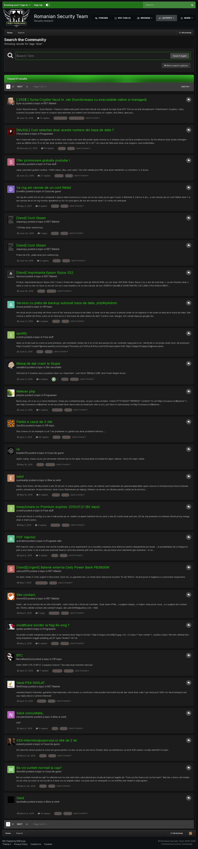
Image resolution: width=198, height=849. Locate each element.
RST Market (50, 103)
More (187, 18)
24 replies (47, 148)
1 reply (42, 233)
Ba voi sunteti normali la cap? (39, 768)
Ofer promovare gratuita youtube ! (43, 160)
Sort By (185, 87)
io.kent (20, 337)
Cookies (48, 844)
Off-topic (47, 306)
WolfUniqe (22, 686)
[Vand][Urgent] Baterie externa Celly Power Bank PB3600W (62, 567)
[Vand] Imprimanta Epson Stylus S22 (44, 273)
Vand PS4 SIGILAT (30, 683)
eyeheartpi (22, 480)
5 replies (42, 321)
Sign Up (38, 5)
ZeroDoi (20, 425)
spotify (21, 333)
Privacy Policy (21, 844)
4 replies (42, 379)
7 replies (42, 670)
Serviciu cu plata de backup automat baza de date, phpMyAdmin (66, 303)
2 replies (42, 409)
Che (18, 133)
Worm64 (21, 771)
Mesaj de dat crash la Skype (38, 363)
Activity (167, 18)
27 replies (44, 175)
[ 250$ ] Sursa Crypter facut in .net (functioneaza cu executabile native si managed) (81, 100)
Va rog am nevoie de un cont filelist (43, 188)
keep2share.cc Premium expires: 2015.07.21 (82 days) (58, 507)
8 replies (41, 206)
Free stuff (51, 164)
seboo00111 (22, 571)
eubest (20, 744)
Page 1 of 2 (40, 86)
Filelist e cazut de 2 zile (34, 422)
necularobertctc (25, 716)
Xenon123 (21, 598)
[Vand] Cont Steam (31, 218)
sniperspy (21, 221)
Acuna (19, 306)
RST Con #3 (124, 18)
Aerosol (20, 276)
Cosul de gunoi (53, 191)
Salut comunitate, (30, 713)
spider (19, 628)
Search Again (180, 55)
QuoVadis (21, 801)
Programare (46, 133)
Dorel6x (20, 191)
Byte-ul (20, 103)
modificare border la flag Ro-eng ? (42, 625)
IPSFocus (21, 841)
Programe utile (54, 540)
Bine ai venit (54, 480)
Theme (6, 844)
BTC (19, 655)
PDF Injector (26, 537)
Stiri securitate (53, 367)
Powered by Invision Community (176, 844)
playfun (20, 395)
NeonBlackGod (24, 659)
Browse (145, 18)
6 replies (42, 494)
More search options (176, 65)
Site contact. (26, 595)
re (18, 449)
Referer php (25, 391)
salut (20, 476)
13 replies (43, 118)
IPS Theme (7, 841)
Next (20, 86)
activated (21, 540)
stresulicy (21, 164)
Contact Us (35, 844)
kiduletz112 (22, 452)
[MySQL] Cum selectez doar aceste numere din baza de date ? (65, 130)
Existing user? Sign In (17, 5)
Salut (20, 798)
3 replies (43, 260)
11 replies (42, 728)
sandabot (21, 367)
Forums (103, 18)
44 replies (42, 437)
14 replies (44, 813)
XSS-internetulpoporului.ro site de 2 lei (46, 740)
